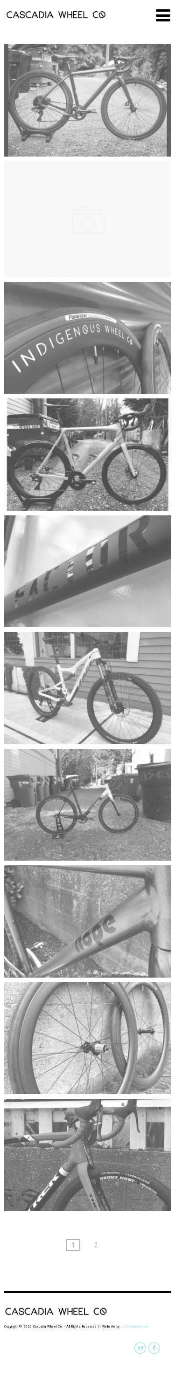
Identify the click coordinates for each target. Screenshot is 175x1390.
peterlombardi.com (134, 1326)
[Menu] (163, 16)
